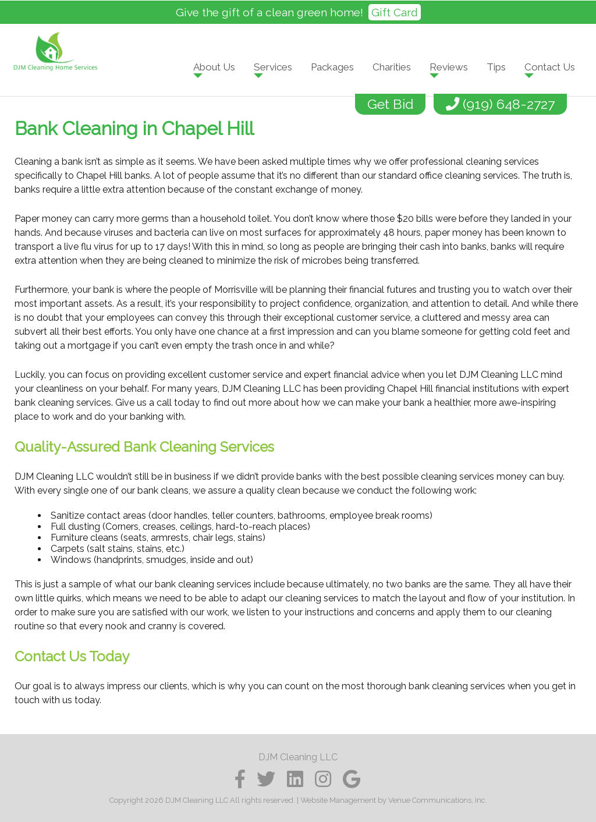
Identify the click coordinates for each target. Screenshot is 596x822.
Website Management (338, 800)
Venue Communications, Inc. (437, 800)
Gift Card (394, 12)
